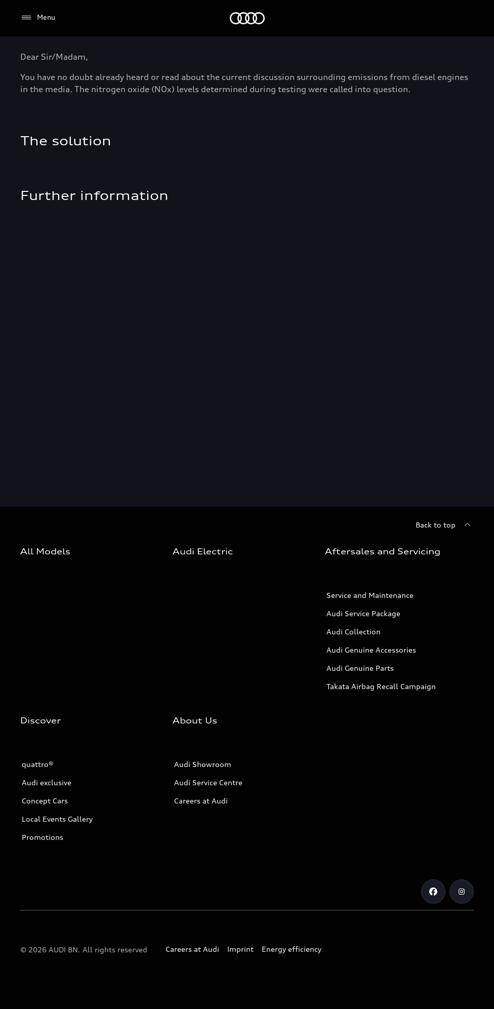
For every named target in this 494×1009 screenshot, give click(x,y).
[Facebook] (433, 891)
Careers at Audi (201, 800)
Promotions (42, 837)
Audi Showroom (202, 764)
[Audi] (247, 18)
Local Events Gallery (57, 819)
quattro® (38, 764)
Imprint (240, 949)
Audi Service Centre (208, 782)
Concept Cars (45, 800)
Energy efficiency (291, 949)
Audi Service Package (363, 613)
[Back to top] (445, 525)
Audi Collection (353, 631)
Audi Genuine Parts (360, 668)
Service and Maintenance (370, 595)
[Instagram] (461, 891)
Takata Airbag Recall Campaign (381, 686)
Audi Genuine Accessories (371, 649)
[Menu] (37, 17)
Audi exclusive (46, 782)
